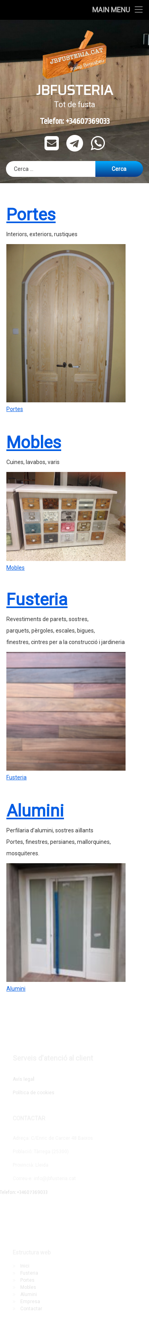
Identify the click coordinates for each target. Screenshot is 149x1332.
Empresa (30, 1301)
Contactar (31, 1308)
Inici (24, 1266)
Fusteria (37, 544)
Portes (14, 353)
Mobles (33, 386)
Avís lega (23, 1079)
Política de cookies (33, 1092)
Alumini (35, 755)
